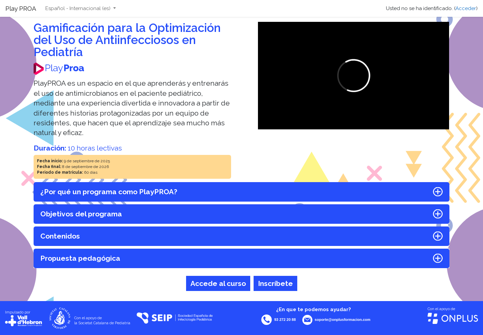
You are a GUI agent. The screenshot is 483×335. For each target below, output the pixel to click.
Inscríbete (275, 283)
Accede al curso (218, 283)
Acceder (465, 8)
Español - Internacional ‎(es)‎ (78, 8)
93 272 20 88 (285, 320)
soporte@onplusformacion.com (342, 320)
